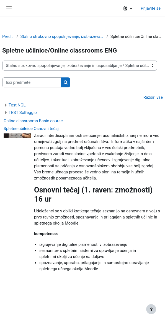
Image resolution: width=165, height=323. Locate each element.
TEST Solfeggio (23, 112)
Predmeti (8, 36)
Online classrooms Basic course (33, 120)
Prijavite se (151, 8)
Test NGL (17, 105)
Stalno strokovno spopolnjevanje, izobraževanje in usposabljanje (62, 36)
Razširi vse (153, 97)
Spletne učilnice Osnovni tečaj (31, 128)
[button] (128, 8)
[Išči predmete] (31, 82)
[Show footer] (151, 309)
